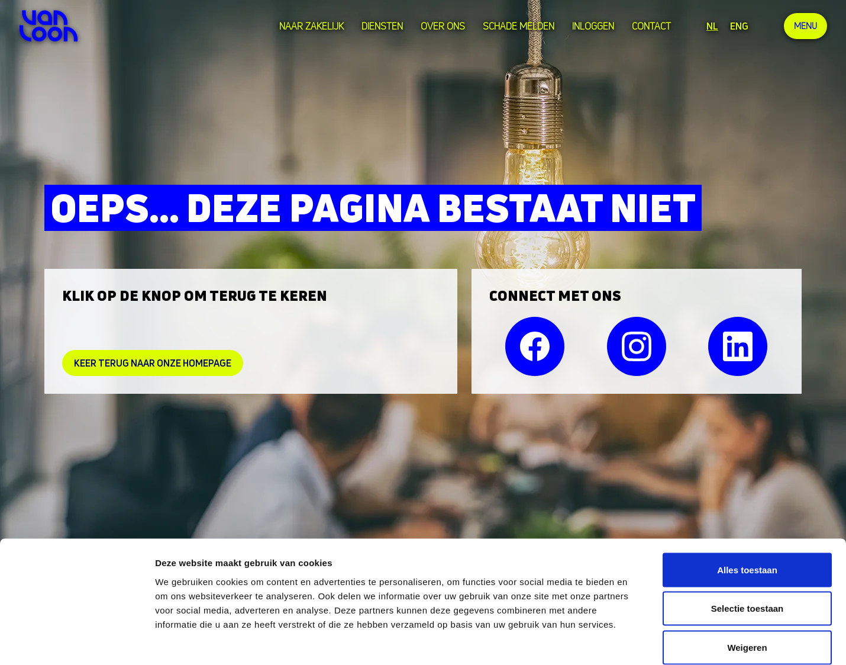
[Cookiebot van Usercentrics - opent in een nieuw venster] (76, 642)
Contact (649, 26)
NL (710, 26)
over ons (441, 26)
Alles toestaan (747, 510)
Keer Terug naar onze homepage (152, 363)
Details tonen (639, 642)
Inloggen (591, 26)
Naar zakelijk (309, 26)
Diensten (380, 26)
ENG (737, 26)
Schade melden (517, 26)
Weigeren (747, 587)
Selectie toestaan (747, 549)
